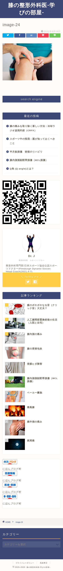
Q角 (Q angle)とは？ (22, 168)
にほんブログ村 (12, 468)
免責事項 (43, 563)
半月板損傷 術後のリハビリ (26, 152)
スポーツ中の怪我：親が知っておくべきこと (32, 141)
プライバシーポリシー (25, 563)
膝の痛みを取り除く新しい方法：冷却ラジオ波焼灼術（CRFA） (32, 128)
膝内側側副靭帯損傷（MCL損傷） (29, 160)
